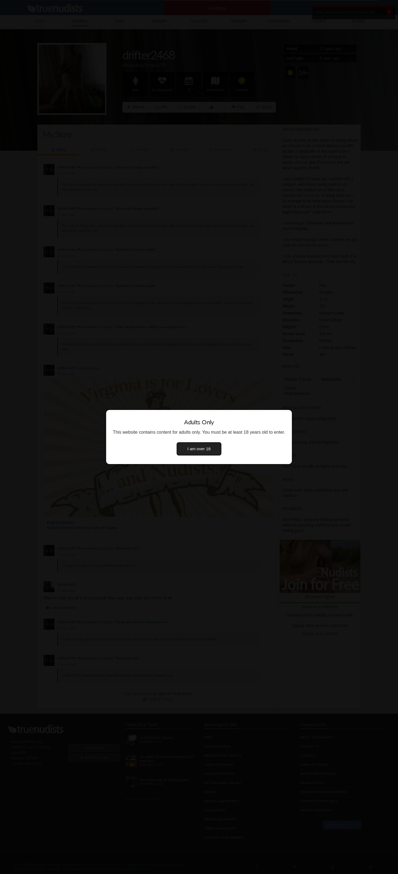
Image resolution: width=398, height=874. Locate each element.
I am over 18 (199, 448)
